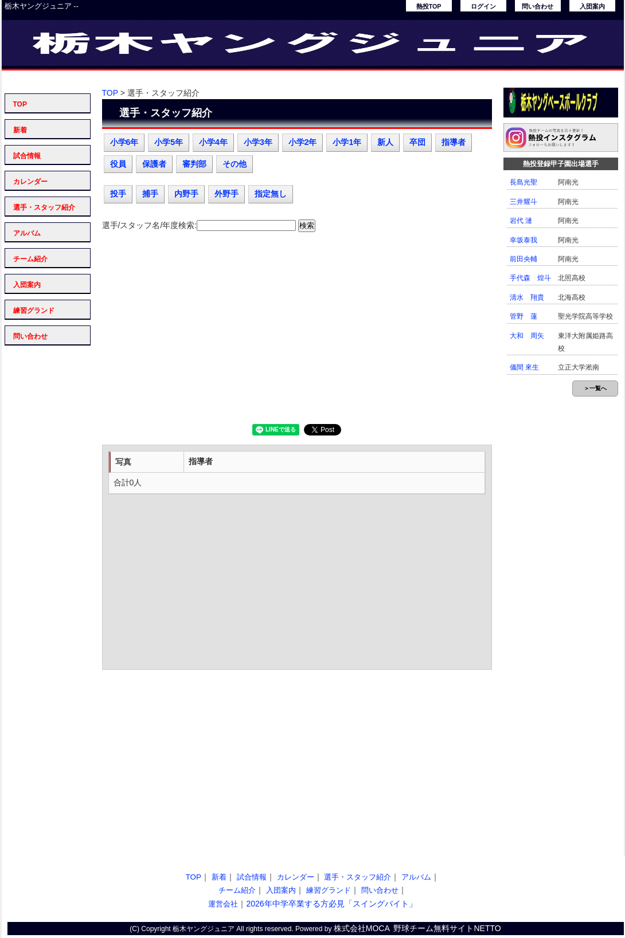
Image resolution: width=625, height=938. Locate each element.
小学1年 (347, 142)
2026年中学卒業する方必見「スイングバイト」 (331, 903)
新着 (20, 130)
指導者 (454, 142)
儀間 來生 (524, 367)
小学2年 (302, 142)
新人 (385, 142)
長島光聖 (523, 182)
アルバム (27, 233)
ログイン (483, 6)
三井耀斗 (523, 202)
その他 (234, 163)
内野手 (186, 193)
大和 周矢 (527, 336)
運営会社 (223, 904)
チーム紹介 (30, 259)
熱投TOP (429, 6)
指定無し (271, 193)
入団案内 (592, 6)
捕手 (150, 193)
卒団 (417, 142)
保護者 (154, 163)
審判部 (194, 163)
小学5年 (168, 142)
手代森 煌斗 (530, 278)
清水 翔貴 (527, 297)
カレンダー (30, 182)
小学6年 (124, 142)
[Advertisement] (297, 332)
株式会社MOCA (362, 928)
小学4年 (213, 142)
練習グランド (33, 311)
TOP (20, 104)
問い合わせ (537, 6)
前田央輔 (523, 259)
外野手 (226, 193)
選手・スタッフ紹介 (44, 207)
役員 (118, 163)
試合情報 (27, 156)
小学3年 (258, 142)
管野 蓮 (523, 316)
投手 (118, 193)
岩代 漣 (521, 221)
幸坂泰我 (523, 240)
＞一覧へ (595, 388)
